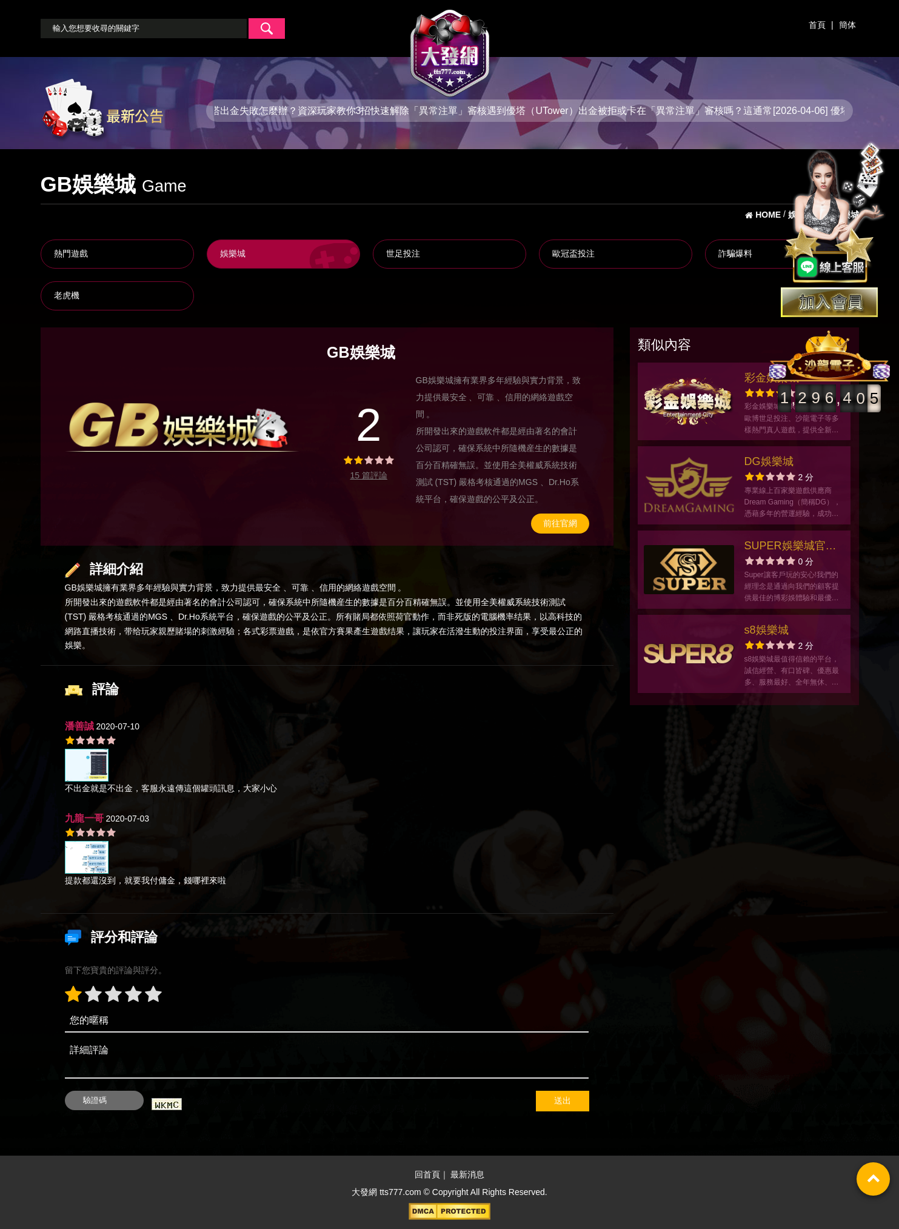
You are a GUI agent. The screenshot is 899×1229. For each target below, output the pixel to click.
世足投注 (403, 253)
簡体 (847, 25)
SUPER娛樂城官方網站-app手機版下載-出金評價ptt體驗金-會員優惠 (790, 547)
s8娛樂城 (766, 630)
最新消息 (467, 1174)
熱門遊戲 (71, 253)
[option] (183, 428)
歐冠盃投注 (573, 253)
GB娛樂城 (83, 587)
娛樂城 (233, 253)
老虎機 (66, 295)
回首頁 (427, 1174)
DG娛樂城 (769, 461)
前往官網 (560, 523)
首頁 (817, 25)
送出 (562, 1100)
